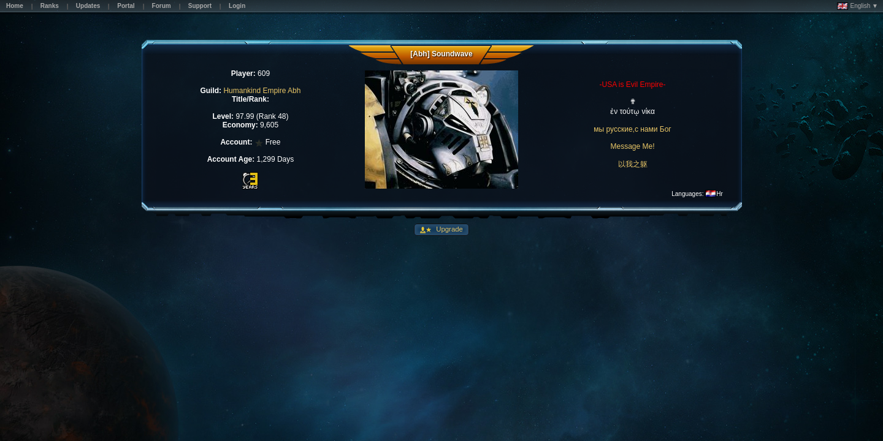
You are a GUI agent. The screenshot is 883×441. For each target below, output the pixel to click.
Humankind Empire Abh (261, 90)
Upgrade (448, 229)
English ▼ (857, 6)
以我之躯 (633, 164)
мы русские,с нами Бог (632, 129)
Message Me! (633, 146)
